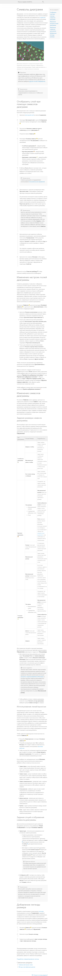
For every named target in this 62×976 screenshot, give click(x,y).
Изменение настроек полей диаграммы (54, 23)
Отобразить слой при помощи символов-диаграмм (53, 16)
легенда (41, 911)
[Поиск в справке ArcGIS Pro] (30, 2)
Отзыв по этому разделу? (41, 975)
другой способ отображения (37, 81)
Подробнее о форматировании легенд (28, 959)
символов (42, 17)
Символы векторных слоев (26, 964)
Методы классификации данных (27, 967)
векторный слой (29, 115)
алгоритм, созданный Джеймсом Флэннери (32, 676)
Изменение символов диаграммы (53, 29)
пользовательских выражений (37, 181)
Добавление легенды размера (53, 35)
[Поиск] (43, 1)
